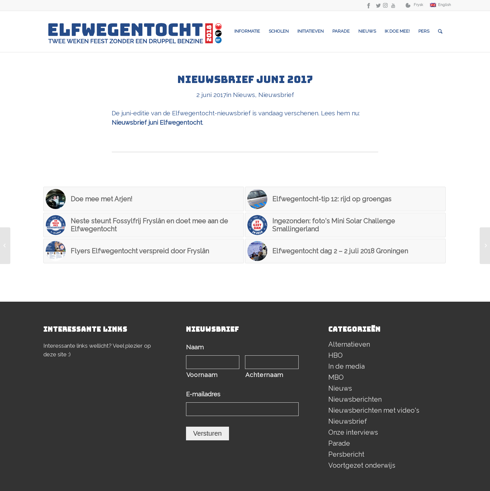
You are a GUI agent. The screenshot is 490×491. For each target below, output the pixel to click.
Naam (197, 347)
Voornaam (202, 374)
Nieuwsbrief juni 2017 (245, 79)
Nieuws (244, 94)
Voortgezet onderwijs (361, 465)
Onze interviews (353, 432)
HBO (335, 355)
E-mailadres (205, 394)
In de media (346, 366)
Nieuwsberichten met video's (373, 410)
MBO (336, 377)
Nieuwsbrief (276, 94)
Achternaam (264, 374)
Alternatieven (349, 344)
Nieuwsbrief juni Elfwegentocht (157, 122)
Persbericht (346, 454)
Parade (339, 443)
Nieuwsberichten (355, 399)
